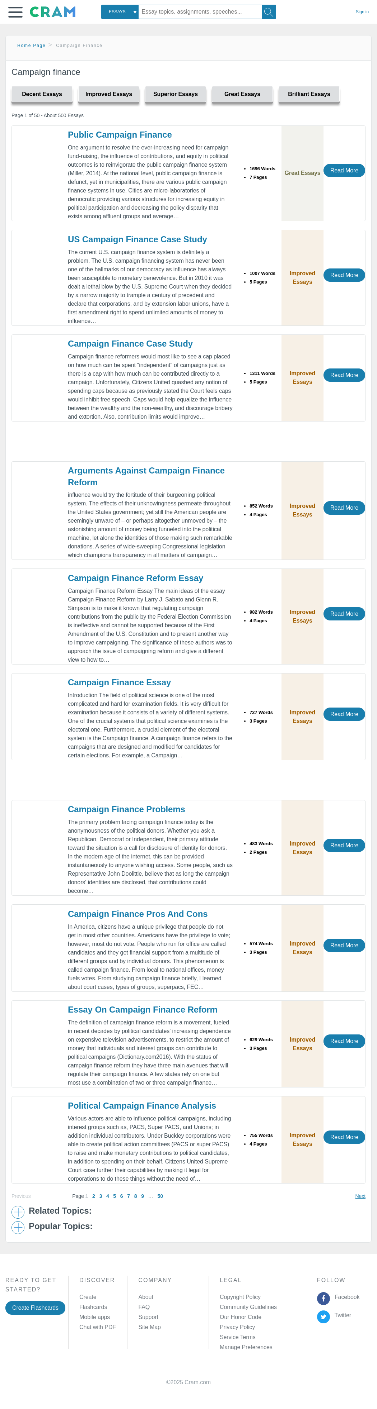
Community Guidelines (248, 1307)
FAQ (144, 1307)
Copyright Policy (240, 1297)
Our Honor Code (240, 1317)
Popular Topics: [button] (61, 1226)
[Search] (269, 12)
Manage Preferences (246, 1347)
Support (148, 1317)
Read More (344, 170)
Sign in (362, 11)
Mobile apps (94, 1317)
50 (160, 1196)
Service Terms (238, 1337)
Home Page (31, 45)
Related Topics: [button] (60, 1211)
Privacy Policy (237, 1327)
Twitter (341, 1315)
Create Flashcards (35, 1308)
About (145, 1297)
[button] (15, 12)
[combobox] (120, 12)
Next (360, 1196)
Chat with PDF (97, 1327)
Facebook (345, 1297)
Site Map (149, 1327)
